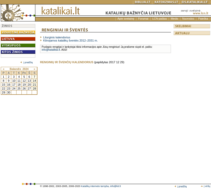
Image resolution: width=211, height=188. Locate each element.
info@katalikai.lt (51, 49)
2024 (26, 69)
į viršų (205, 186)
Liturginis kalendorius (56, 37)
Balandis (15, 69)
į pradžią (26, 62)
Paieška (203, 18)
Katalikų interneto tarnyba (95, 186)
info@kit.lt (115, 186)
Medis (174, 18)
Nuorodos (188, 18)
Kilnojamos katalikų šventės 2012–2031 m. (70, 40)
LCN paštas (159, 18)
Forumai (143, 18)
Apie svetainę (126, 18)
